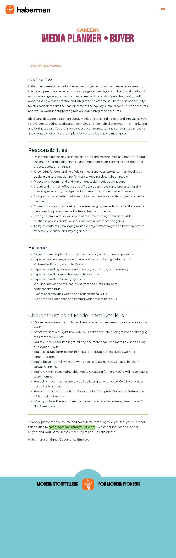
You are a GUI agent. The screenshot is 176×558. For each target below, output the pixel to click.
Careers (88, 30)
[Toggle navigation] (162, 10)
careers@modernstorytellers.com (72, 427)
